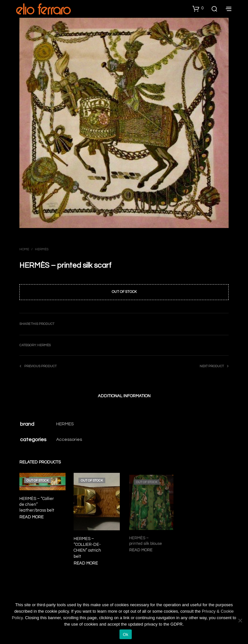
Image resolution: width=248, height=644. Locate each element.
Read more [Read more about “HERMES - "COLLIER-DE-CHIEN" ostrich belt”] (86, 561)
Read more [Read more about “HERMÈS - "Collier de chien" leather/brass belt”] (31, 517)
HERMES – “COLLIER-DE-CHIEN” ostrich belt (88, 546)
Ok (125, 634)
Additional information (124, 396)
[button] (197, 8)
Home (24, 249)
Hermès (41, 249)
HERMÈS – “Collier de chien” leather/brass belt (36, 504)
